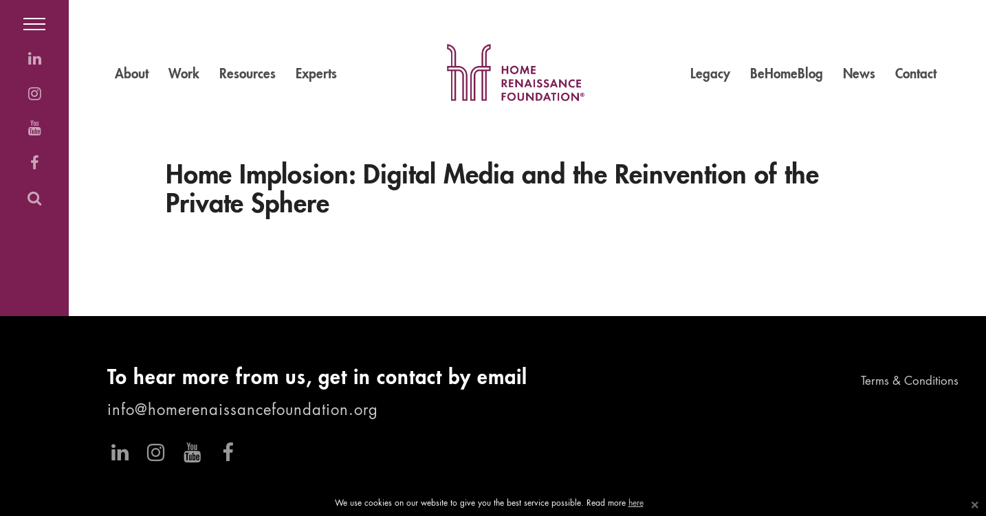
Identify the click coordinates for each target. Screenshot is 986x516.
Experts (316, 74)
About (132, 74)
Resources (247, 74)
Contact (915, 74)
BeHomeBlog (786, 74)
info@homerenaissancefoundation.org (242, 410)
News (859, 74)
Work (183, 74)
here (636, 504)
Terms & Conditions (909, 382)
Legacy (710, 74)
